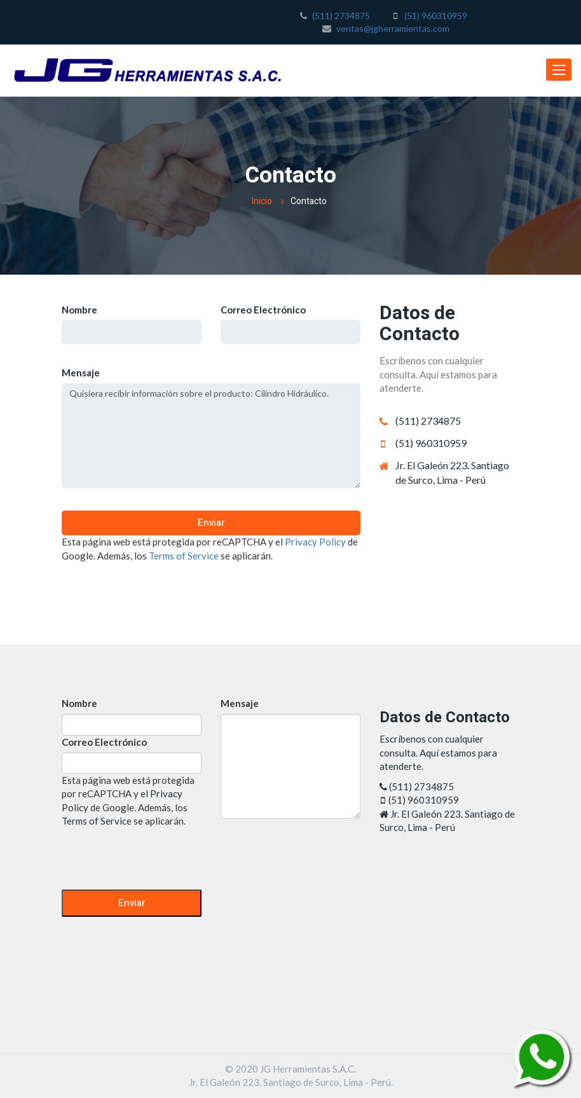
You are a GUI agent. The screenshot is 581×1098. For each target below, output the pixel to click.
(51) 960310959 (435, 15)
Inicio (262, 201)
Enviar (211, 523)
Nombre (79, 309)
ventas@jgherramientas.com (392, 28)
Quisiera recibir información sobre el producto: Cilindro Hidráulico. (211, 435)
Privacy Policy (315, 541)
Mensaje (81, 372)
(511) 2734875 (341, 15)
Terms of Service (184, 555)
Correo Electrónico (263, 309)
